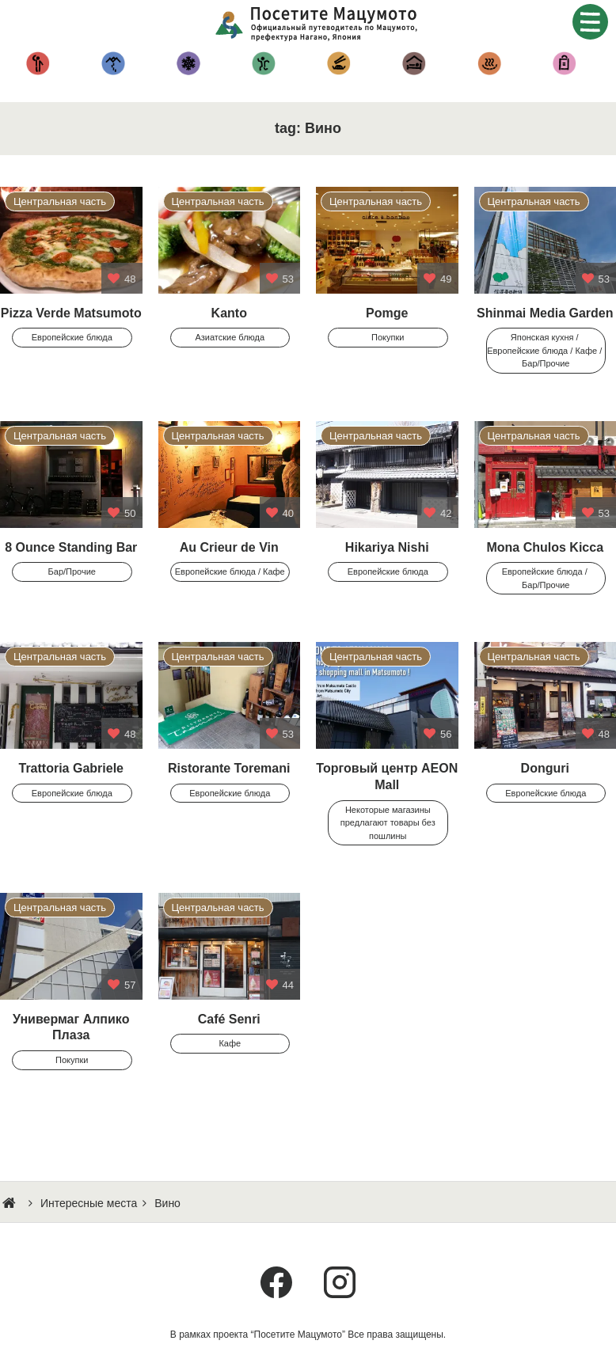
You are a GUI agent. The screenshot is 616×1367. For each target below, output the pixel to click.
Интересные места (88, 1203)
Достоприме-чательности (37, 63)
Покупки (564, 63)
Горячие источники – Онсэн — (489, 63)
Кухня (338, 63)
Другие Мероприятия (263, 63)
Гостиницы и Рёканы (413, 63)
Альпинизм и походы (112, 63)
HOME (11, 1203)
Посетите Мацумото (320, 23)
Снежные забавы (188, 63)
